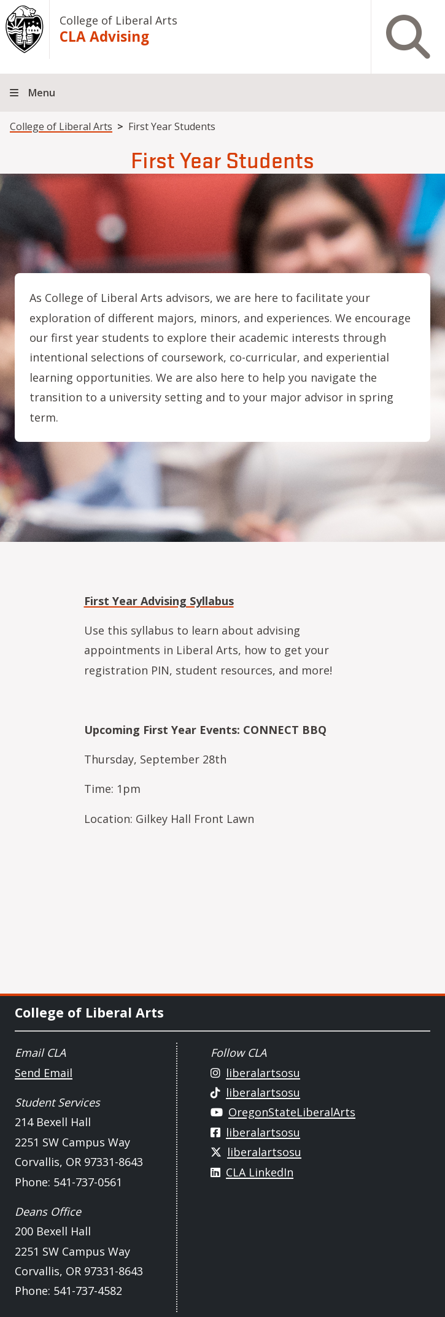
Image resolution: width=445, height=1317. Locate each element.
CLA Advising (104, 36)
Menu (41, 92)
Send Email (43, 1072)
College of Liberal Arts (118, 20)
